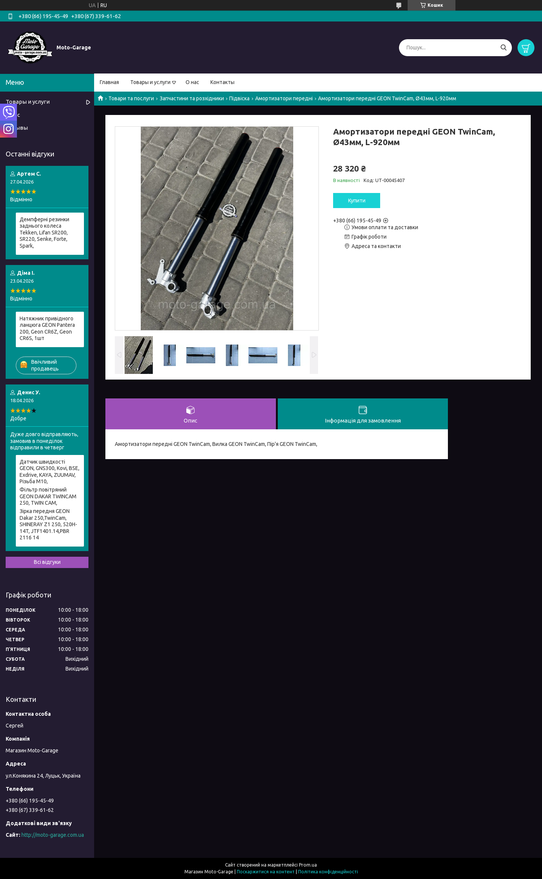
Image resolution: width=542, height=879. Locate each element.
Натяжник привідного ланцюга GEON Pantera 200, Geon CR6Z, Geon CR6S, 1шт (47, 328)
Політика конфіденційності (328, 871)
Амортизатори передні (284, 98)
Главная (109, 82)
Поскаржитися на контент (266, 871)
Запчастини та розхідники (192, 98)
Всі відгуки (47, 562)
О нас (192, 82)
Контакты (222, 82)
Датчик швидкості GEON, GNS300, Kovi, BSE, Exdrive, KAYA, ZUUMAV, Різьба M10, (49, 472)
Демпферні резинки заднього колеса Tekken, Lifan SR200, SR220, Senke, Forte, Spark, (44, 232)
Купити (356, 201)
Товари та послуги (131, 98)
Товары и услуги (150, 82)
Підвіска (239, 98)
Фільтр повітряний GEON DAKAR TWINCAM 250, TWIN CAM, (48, 496)
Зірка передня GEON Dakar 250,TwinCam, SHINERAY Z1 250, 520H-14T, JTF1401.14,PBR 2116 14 (48, 524)
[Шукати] (503, 47)
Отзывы (17, 127)
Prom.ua (308, 864)
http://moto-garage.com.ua (52, 835)
